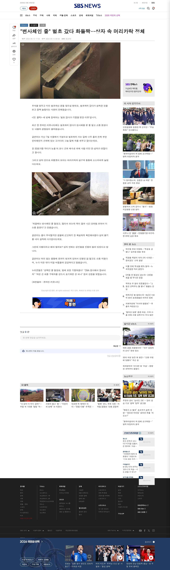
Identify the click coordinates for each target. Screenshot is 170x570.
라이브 (120, 496)
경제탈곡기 (126, 464)
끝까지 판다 (83, 512)
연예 (81, 15)
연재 (80, 485)
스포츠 (73, 15)
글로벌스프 (126, 451)
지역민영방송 (128, 530)
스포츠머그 (102, 490)
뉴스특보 (43, 513)
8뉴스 (27, 15)
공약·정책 (35, 564)
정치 (35, 15)
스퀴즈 (140, 498)
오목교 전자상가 (104, 512)
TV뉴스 (99, 15)
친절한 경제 (83, 496)
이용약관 (59, 530)
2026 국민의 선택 (112, 15)
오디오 (61, 499)
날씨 (119, 490)
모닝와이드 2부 (45, 498)
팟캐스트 (141, 493)
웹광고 (50, 530)
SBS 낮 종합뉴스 (65, 512)
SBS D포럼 (142, 511)
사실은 (81, 490)
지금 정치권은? (27, 559)
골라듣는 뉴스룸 (64, 503)
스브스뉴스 (102, 504)
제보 (119, 493)
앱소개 (120, 501)
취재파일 (89, 15)
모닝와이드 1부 (45, 496)
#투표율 (142, 8)
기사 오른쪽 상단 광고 (138, 57)
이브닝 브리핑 (64, 493)
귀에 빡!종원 (102, 493)
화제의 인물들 (43, 559)
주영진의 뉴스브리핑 (47, 501)
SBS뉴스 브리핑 (64, 509)
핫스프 (125, 439)
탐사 (80, 514)
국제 (55, 15)
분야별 (22, 485)
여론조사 (47, 564)
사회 (48, 15)
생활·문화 (64, 15)
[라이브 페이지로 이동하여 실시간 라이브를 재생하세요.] (33, 8)
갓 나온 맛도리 (103, 509)
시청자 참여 (38, 530)
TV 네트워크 (24, 513)
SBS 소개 (25, 530)
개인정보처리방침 (71, 530)
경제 (41, 15)
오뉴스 (24, 25)
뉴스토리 (43, 510)
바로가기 (121, 485)
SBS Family (113, 530)
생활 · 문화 (24, 504)
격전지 (24, 564)
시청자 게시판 (123, 507)
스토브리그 (102, 498)
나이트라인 (43, 507)
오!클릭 (34, 25)
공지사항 (121, 514)
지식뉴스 (141, 490)
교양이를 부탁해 (128, 477)
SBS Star (142, 508)
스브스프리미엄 (143, 485)
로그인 (136, 3)
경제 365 (82, 498)
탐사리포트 (82, 507)
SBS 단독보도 (83, 493)
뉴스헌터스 (43, 493)
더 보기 (116, 384)
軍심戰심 (62, 490)
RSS (119, 504)
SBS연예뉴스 (143, 504)
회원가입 (145, 3)
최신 (21, 490)
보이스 (61, 506)
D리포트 (82, 501)
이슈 (21, 515)
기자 (119, 498)
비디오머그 (102, 485)
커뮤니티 (141, 496)
